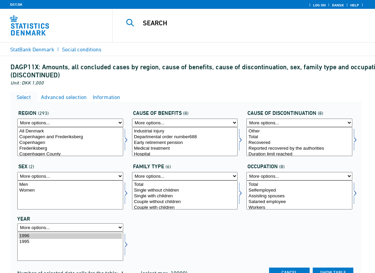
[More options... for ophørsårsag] (299, 123)
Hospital (185, 154)
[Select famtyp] (185, 194)
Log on (319, 5)
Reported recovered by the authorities (299, 148)
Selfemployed (299, 190)
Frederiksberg (70, 148)
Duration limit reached (299, 154)
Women (70, 190)
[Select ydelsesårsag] (185, 141)
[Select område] (70, 141)
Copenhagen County (70, 154)
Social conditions (82, 49)
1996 (70, 236)
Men (70, 185)
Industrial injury (185, 131)
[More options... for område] (70, 123)
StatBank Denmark (32, 49)
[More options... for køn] (70, 176)
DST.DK (16, 4)
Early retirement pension (185, 143)
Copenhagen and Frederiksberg (70, 137)
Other (299, 131)
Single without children (185, 190)
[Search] (244, 23)
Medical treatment (185, 148)
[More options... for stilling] (299, 176)
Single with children (185, 196)
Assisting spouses (299, 196)
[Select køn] (70, 194)
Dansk (338, 5)
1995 (70, 242)
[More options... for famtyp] (185, 176)
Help (354, 5)
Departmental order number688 (185, 137)
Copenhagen (70, 143)
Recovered (299, 143)
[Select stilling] (299, 194)
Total (299, 137)
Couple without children (185, 202)
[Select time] (70, 246)
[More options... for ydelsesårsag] (185, 123)
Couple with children (185, 207)
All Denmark (70, 131)
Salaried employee (299, 202)
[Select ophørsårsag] (299, 141)
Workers (299, 207)
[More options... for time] (70, 227)
